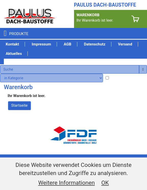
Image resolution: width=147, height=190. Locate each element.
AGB (67, 44)
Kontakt (12, 44)
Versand (125, 44)
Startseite (19, 105)
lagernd (117, 78)
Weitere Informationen (66, 182)
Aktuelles (14, 53)
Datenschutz (94, 44)
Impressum (41, 44)
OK (105, 182)
